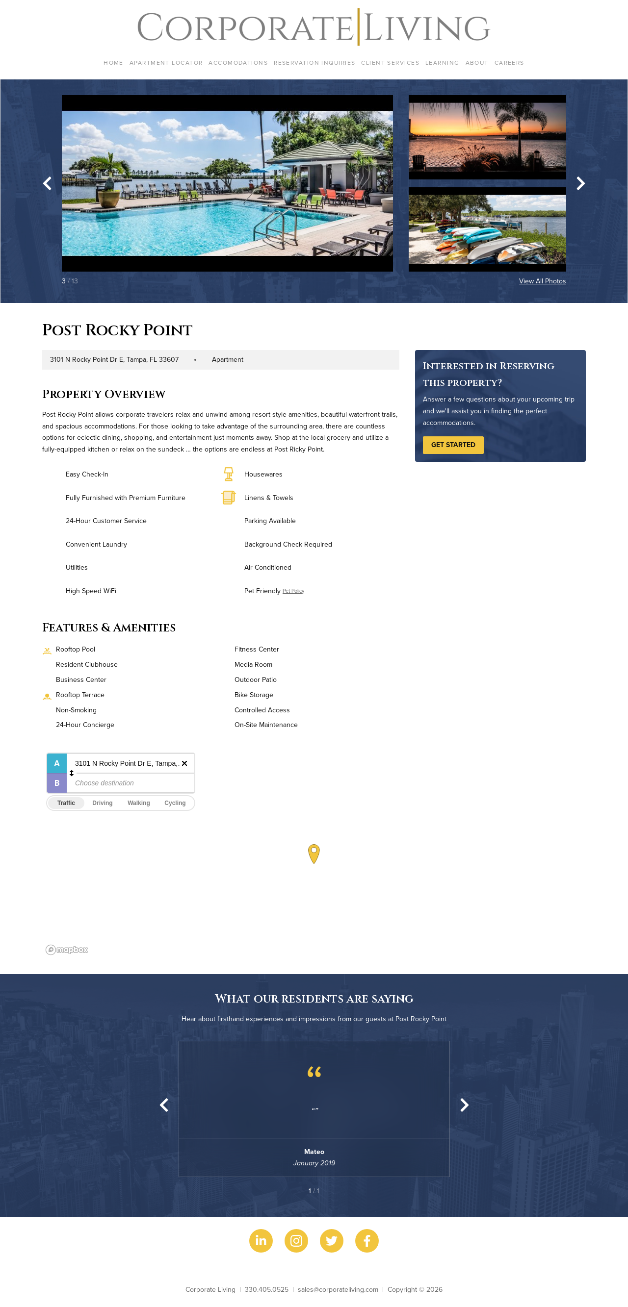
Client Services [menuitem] (390, 62)
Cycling (174, 803)
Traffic (66, 803)
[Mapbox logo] (66, 949)
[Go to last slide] (47, 183)
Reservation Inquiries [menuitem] (314, 62)
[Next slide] (581, 183)
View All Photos (542, 281)
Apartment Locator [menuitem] (166, 62)
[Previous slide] (164, 1105)
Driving (102, 803)
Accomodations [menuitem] (238, 62)
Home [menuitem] (114, 62)
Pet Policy (293, 591)
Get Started (453, 445)
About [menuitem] (477, 62)
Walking (139, 803)
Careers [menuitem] (509, 62)
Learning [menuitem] (442, 62)
